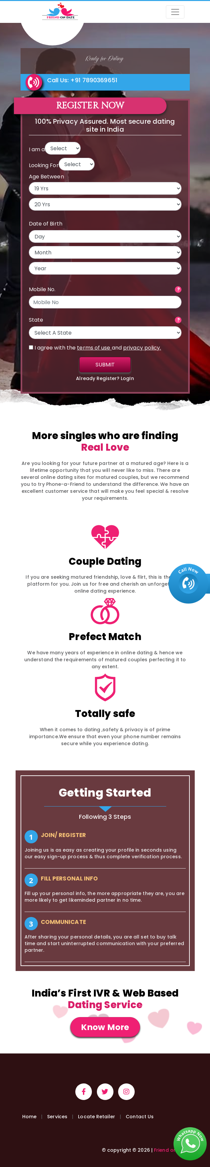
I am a (37, 149)
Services (57, 1116)
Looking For (44, 165)
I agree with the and (95, 348)
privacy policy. (142, 348)
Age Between (46, 176)
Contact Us (140, 1116)
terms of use (94, 348)
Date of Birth (45, 223)
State (36, 320)
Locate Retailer (96, 1116)
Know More (105, 1027)
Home (29, 1116)
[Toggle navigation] (175, 12)
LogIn (127, 378)
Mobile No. (42, 289)
